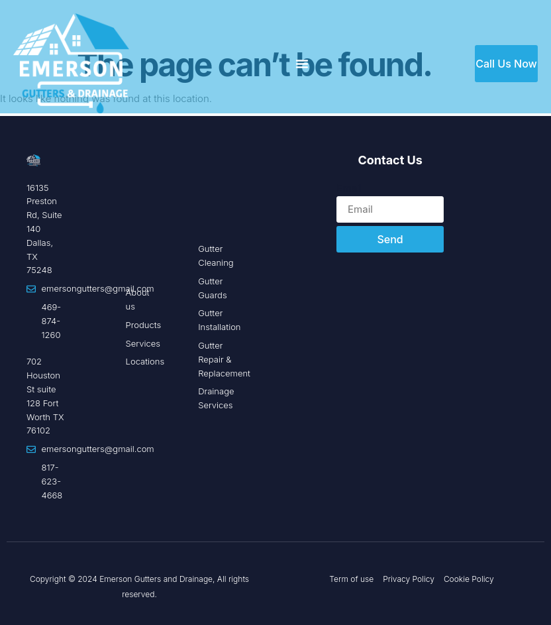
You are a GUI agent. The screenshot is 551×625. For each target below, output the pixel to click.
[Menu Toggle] (302, 63)
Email (349, 188)
